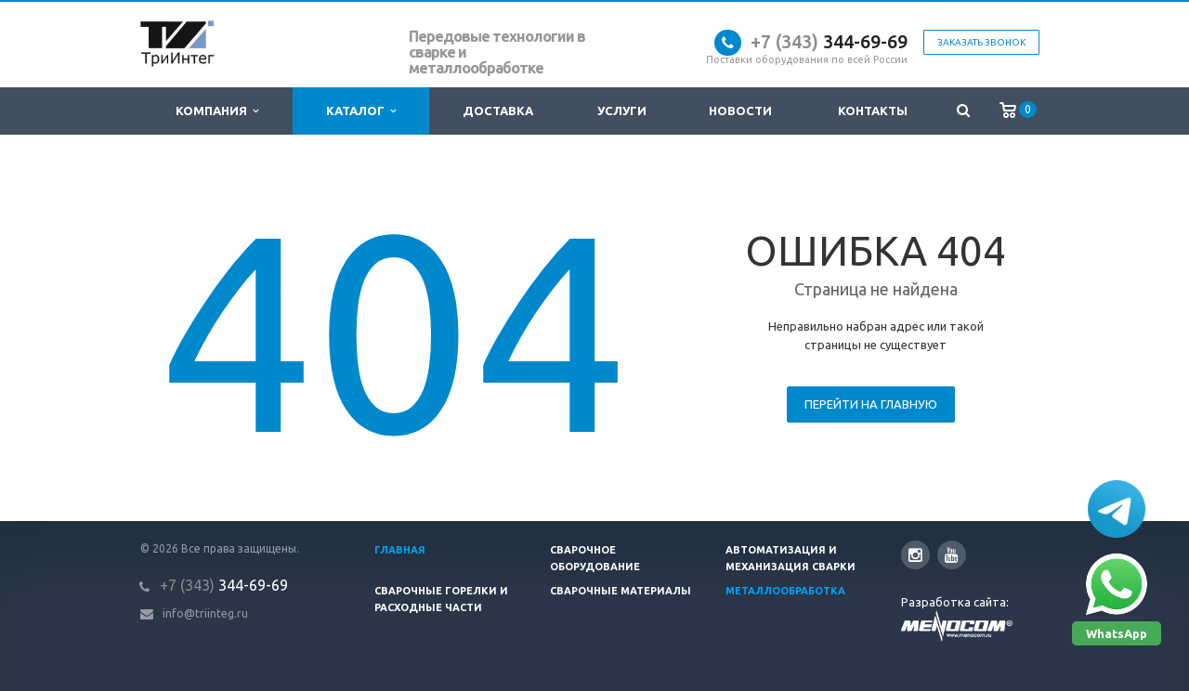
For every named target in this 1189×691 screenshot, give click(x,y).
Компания (217, 111)
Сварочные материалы (620, 590)
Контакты (873, 110)
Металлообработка (785, 590)
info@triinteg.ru (205, 613)
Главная (399, 549)
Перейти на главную (870, 404)
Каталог (361, 111)
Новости (740, 110)
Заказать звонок (981, 42)
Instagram (915, 555)
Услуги (622, 110)
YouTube (952, 555)
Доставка (498, 110)
